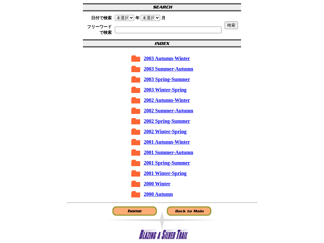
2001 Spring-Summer (167, 162)
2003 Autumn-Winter (167, 58)
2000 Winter (157, 183)
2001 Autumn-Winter (167, 142)
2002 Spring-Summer (167, 121)
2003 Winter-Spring (165, 89)
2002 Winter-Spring (165, 131)
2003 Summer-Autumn (168, 69)
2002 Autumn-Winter (167, 100)
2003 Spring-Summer (167, 79)
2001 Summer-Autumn (168, 152)
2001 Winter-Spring (165, 173)
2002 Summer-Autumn (168, 110)
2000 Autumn (158, 194)
